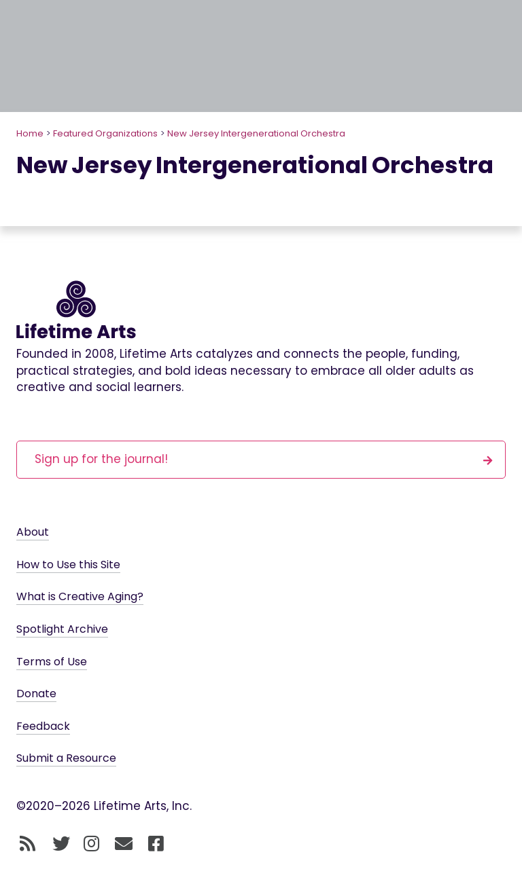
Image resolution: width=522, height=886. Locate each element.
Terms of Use (51, 661)
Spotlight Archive (62, 629)
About (32, 532)
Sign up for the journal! (264, 458)
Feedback (43, 726)
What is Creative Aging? (79, 596)
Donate (36, 693)
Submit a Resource (66, 758)
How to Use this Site (68, 564)
